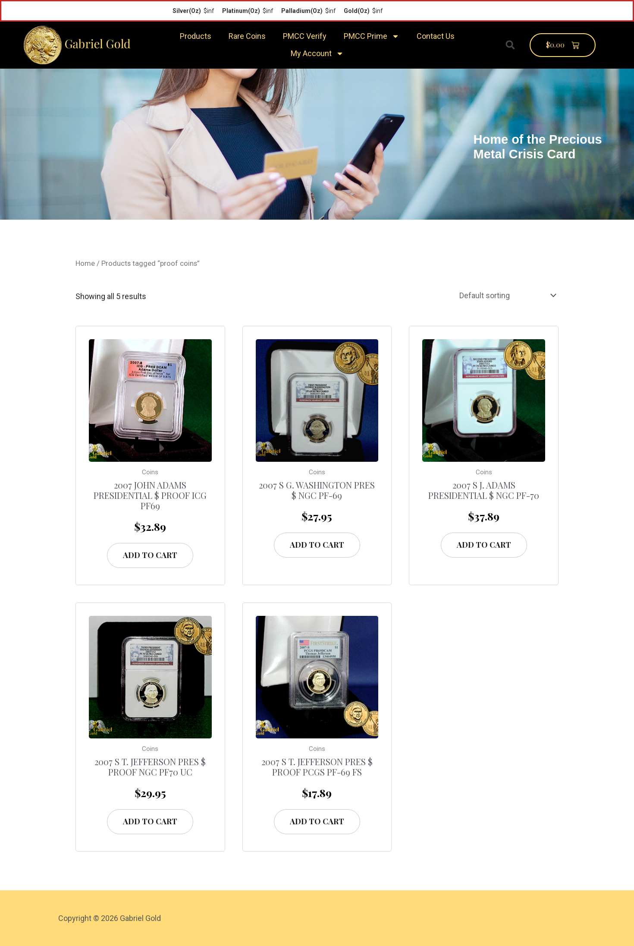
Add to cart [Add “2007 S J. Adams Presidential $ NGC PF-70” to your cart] (484, 544)
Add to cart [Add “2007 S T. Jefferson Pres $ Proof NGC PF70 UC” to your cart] (150, 821)
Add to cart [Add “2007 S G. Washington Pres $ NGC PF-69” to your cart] (317, 544)
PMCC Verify (304, 36)
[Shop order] (506, 295)
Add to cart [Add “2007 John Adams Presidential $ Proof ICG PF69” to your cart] (150, 555)
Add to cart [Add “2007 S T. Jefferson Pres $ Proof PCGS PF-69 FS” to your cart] (317, 821)
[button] (510, 45)
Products (195, 36)
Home (85, 263)
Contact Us (436, 36)
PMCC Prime (371, 36)
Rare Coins (247, 36)
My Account (317, 53)
